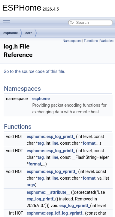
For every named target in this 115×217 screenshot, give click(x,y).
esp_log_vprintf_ (74, 205)
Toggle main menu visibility (8, 20)
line (54, 143)
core (28, 33)
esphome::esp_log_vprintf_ (52, 171)
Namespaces (72, 41)
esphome (10, 33)
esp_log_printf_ (41, 199)
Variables (106, 41)
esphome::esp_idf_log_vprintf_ (55, 213)
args (31, 184)
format (89, 143)
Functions (91, 41)
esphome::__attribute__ (48, 192)
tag (41, 143)
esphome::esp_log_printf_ (51, 136)
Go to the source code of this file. (34, 71)
